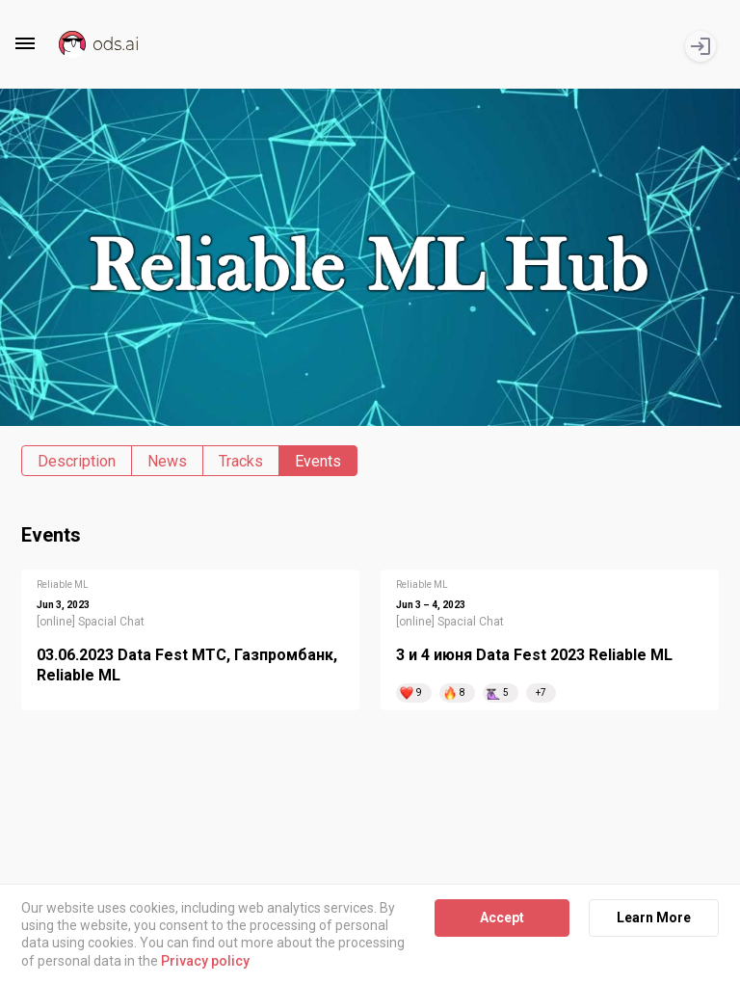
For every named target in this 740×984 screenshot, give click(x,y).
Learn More (654, 917)
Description (77, 461)
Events (318, 461)
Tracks (241, 461)
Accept (502, 917)
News (167, 461)
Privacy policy (205, 961)
